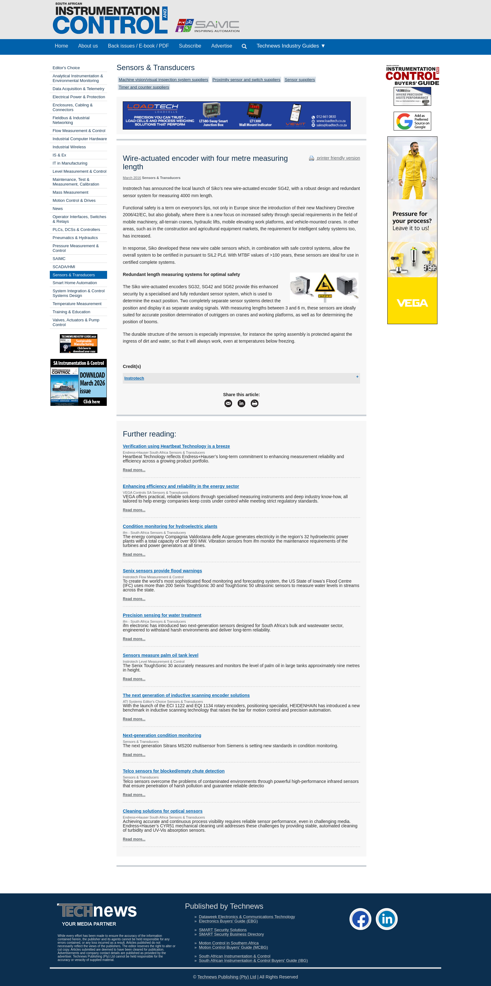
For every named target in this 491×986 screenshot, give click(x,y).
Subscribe (190, 46)
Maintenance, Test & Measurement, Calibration (76, 181)
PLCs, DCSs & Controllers (76, 229)
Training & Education (71, 311)
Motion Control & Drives (74, 200)
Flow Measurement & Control (79, 130)
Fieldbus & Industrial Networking (71, 120)
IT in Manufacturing (70, 163)
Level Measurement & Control (79, 171)
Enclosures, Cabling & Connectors (73, 107)
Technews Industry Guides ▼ (291, 46)
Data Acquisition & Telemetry (78, 88)
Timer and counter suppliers (144, 87)
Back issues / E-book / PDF (138, 46)
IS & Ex (59, 155)
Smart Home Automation (75, 282)
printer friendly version (334, 158)
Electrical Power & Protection (79, 97)
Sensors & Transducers (74, 275)
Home (61, 46)
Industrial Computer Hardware (80, 138)
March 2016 (132, 178)
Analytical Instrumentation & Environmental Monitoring (78, 78)
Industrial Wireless (69, 147)
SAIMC (59, 258)
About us (88, 46)
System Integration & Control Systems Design (79, 293)
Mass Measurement (70, 192)
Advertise (221, 46)
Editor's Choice (66, 67)
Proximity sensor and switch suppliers (247, 79)
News (58, 208)
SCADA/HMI (64, 266)
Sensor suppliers (300, 79)
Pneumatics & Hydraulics (75, 237)
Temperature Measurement (77, 303)
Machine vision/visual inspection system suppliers (163, 79)
